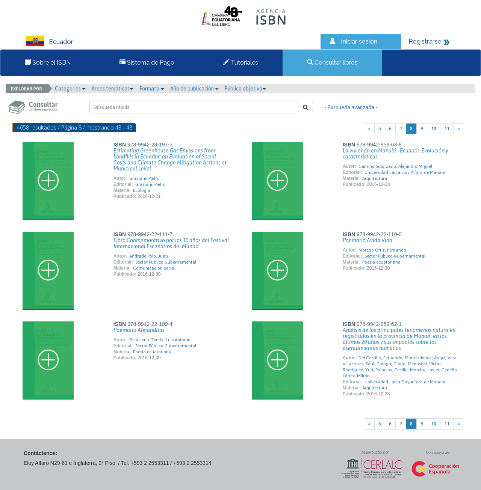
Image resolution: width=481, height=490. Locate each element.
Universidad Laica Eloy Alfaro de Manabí (405, 172)
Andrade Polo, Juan (148, 256)
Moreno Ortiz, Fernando (382, 250)
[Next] (458, 128)
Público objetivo (245, 89)
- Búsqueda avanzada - (350, 107)
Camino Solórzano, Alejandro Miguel (395, 166)
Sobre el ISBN (48, 62)
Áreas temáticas (112, 89)
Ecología (141, 190)
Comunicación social (154, 268)
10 (433, 128)
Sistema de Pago (146, 62)
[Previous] (369, 128)
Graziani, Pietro (144, 178)
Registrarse (425, 41)
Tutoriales (240, 62)
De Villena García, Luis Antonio (160, 339)
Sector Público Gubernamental (165, 262)
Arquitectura (374, 178)
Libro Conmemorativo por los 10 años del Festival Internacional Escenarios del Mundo (171, 243)
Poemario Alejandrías (139, 330)
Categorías (70, 89)
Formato (151, 89)
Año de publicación (194, 89)
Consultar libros (332, 62)
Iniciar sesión (359, 41)
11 (446, 128)
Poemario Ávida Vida (367, 240)
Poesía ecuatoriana (381, 262)
